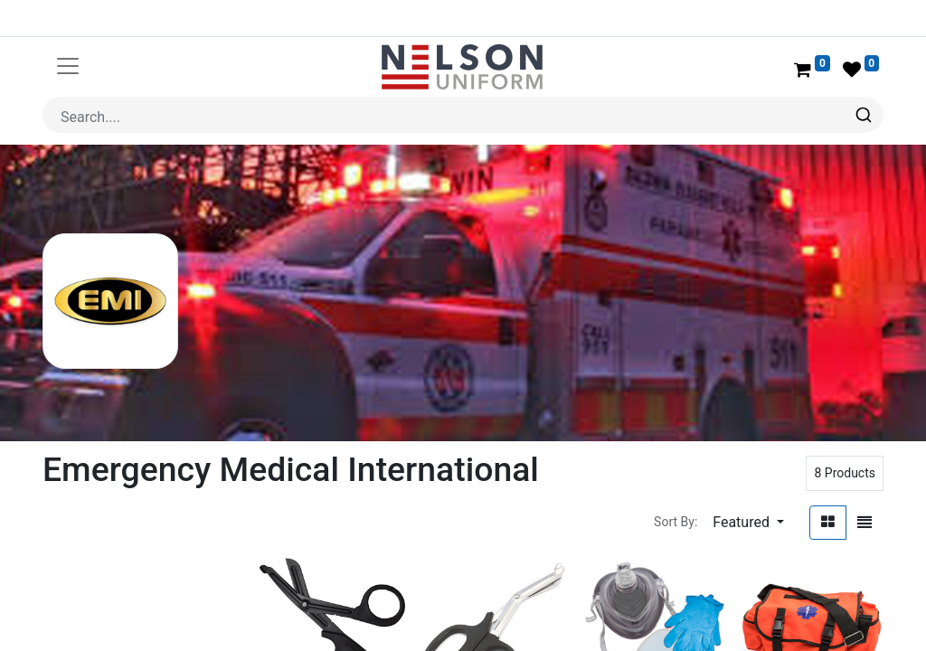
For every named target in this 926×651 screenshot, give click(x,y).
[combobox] (463, 115)
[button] (748, 522)
